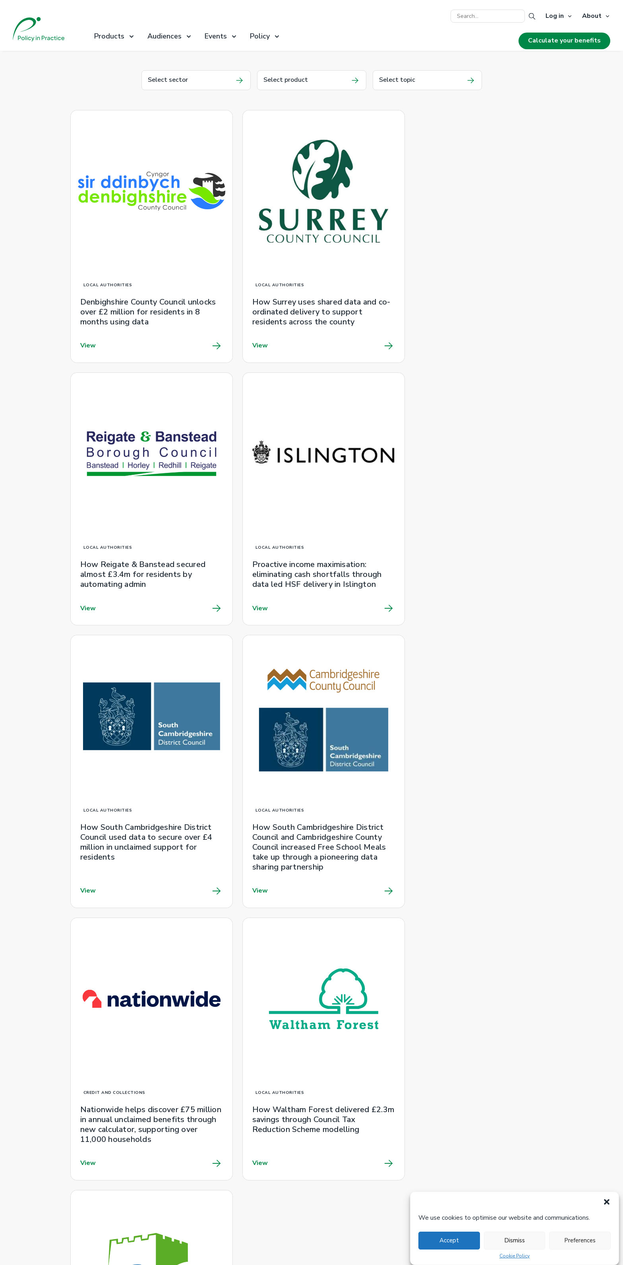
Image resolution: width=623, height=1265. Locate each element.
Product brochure (220, 1122)
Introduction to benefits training (365, 1113)
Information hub (342, 1103)
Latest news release (476, 1103)
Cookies (207, 1152)
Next (538, 918)
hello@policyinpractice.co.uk (486, 1153)
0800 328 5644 (344, 1138)
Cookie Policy (514, 1256)
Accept (449, 1240)
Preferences (580, 1240)
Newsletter (212, 1142)
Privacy (206, 1162)
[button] (607, 1202)
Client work (212, 1132)
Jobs (202, 1172)
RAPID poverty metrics (228, 1113)
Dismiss (514, 1240)
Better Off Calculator (225, 1222)
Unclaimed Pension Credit (232, 1103)
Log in (555, 16)
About (592, 16)
